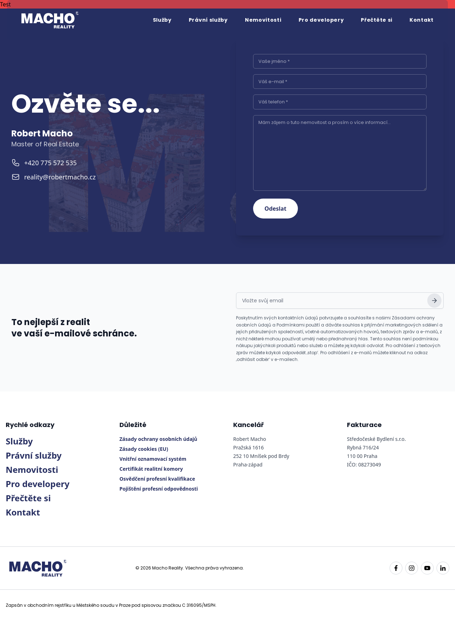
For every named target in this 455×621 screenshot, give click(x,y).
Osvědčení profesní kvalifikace (157, 478)
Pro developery (321, 19)
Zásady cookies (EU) (143, 449)
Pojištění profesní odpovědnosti (158, 488)
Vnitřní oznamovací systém (152, 458)
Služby (162, 19)
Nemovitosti (263, 19)
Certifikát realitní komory (151, 468)
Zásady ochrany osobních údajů (158, 439)
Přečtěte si (376, 19)
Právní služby (208, 19)
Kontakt (422, 19)
